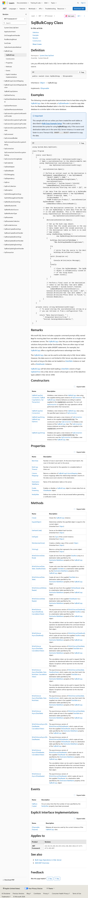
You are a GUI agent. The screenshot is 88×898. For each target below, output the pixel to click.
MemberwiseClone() (38, 543)
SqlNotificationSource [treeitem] (11, 210)
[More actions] (84, 16)
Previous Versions (18, 893)
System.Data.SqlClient (47, 55)
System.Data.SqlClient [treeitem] (11, 28)
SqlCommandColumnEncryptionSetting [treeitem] (15, 143)
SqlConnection (77, 397)
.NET (39, 16)
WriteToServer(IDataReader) (58, 752)
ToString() (35, 549)
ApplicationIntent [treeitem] (10, 32)
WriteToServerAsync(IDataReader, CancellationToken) (38, 752)
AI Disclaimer (6, 893)
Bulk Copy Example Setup (52, 123)
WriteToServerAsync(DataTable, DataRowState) (39, 698)
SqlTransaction (52, 404)
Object (42, 83)
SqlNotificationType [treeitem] (10, 213)
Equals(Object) (36, 522)
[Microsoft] (4, 2)
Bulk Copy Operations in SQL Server (48, 860)
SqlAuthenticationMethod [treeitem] (12, 47)
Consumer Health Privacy (60, 893)
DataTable (69, 361)
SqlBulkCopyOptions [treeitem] (11, 91)
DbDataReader (76, 588)
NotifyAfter (35, 494)
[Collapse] (26, 14)
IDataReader (40, 364)
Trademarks (5, 897)
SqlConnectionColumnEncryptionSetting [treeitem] (15, 153)
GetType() (35, 537)
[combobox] (15, 18)
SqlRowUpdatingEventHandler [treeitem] (14, 248)
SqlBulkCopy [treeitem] (10, 55)
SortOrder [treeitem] (7, 43)
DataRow (74, 556)
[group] (58, 235)
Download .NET (79, 9)
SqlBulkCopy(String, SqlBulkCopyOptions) (38, 419)
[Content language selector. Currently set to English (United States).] (11, 888)
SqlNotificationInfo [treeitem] (10, 206)
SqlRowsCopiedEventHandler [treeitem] (13, 233)
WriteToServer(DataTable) (76, 646)
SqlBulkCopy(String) (38, 433)
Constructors (37, 41)
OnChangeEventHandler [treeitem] (12, 35)
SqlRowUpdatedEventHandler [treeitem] (13, 241)
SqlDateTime (35, 372)
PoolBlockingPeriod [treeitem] (10, 39)
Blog (28, 893)
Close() (34, 518)
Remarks (35, 38)
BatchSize (35, 461)
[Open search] (78, 3)
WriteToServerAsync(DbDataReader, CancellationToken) (39, 726)
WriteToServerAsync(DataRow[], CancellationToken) (38, 611)
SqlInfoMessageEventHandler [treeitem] (13, 198)
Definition (36, 32)
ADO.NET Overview (42, 863)
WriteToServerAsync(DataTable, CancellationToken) (38, 648)
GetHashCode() (37, 530)
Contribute (37, 893)
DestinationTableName (56, 560)
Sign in (83, 3)
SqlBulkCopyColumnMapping (67, 473)
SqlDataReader (63, 103)
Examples (36, 35)
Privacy (45, 893)
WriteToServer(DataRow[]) (76, 609)
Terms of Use (77, 893)
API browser (49, 16)
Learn (33, 16)
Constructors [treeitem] (10, 59)
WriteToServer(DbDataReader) (59, 726)
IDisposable (44, 88)
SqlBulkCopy (35, 103)
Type (56, 537)
